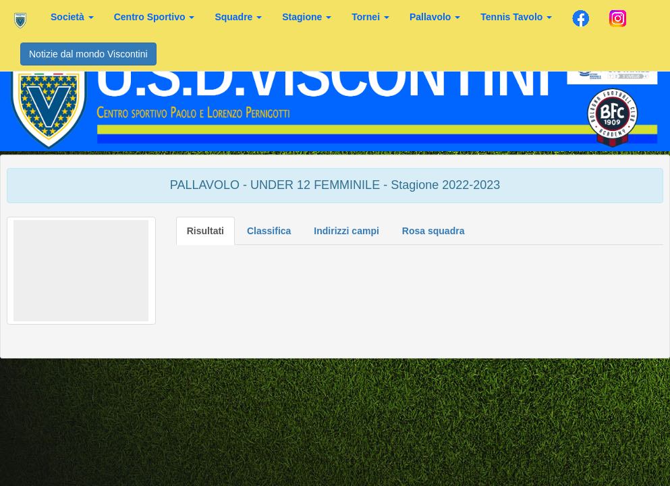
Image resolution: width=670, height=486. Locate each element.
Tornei (370, 16)
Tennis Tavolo (516, 16)
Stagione (306, 16)
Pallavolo (435, 16)
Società (72, 16)
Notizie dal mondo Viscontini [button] (88, 54)
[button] (81, 271)
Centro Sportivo (154, 16)
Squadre (238, 16)
